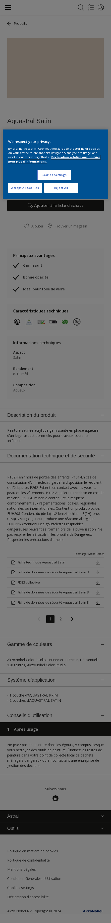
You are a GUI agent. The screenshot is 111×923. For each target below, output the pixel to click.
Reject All (61, 188)
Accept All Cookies (25, 188)
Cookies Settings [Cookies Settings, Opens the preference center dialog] (54, 175)
